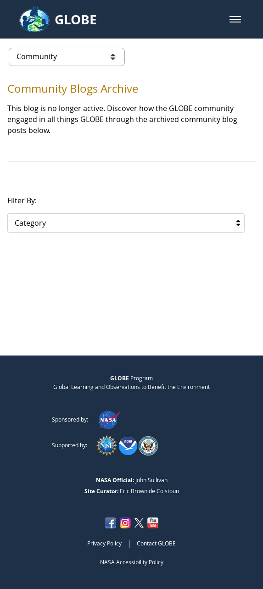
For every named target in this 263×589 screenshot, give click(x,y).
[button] (235, 19)
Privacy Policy (104, 543)
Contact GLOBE (156, 543)
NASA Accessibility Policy (131, 562)
